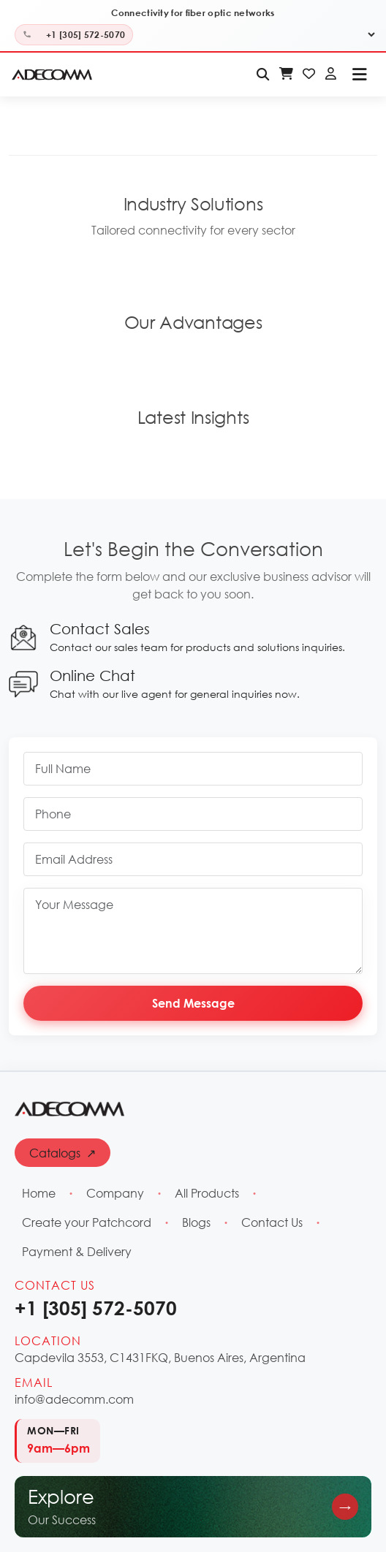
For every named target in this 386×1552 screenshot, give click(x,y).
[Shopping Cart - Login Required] (286, 74)
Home (39, 1193)
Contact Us (272, 1222)
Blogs (196, 1222)
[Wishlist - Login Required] (309, 74)
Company (115, 1193)
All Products (207, 1193)
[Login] (330, 74)
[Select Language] (365, 34)
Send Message (193, 1003)
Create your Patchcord (86, 1222)
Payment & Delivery (77, 1251)
